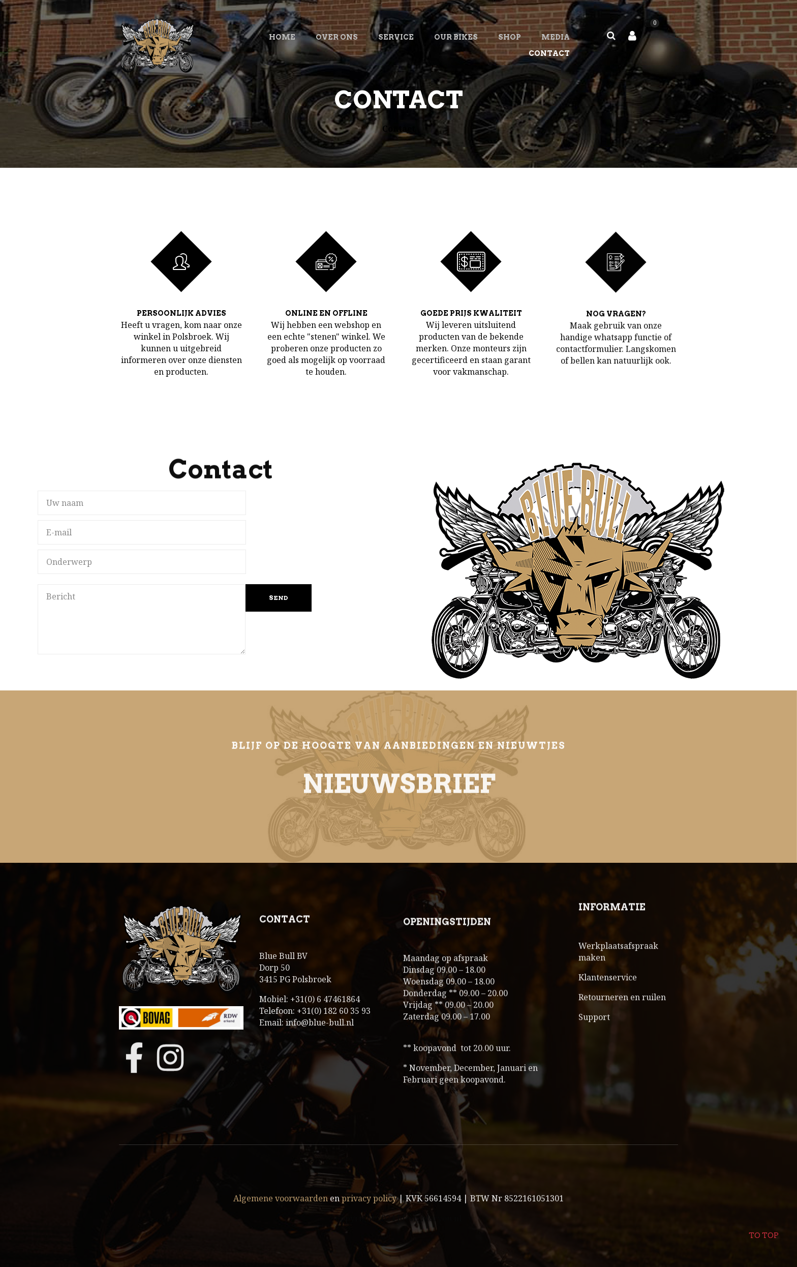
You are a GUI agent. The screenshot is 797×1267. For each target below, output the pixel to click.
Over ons (337, 37)
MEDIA (555, 37)
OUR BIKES (456, 37)
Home (282, 37)
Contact (549, 53)
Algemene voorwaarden (280, 1221)
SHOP (509, 37)
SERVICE (396, 37)
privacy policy (369, 1221)
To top (763, 1229)
